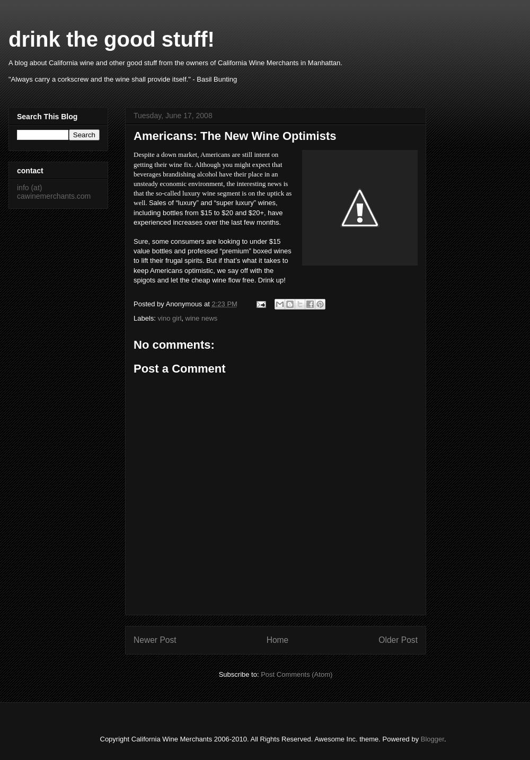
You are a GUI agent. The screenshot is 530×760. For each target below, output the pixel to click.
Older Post (398, 639)
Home (278, 639)
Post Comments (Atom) (296, 674)
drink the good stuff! (111, 39)
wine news (202, 318)
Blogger (432, 739)
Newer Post (155, 639)
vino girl (170, 318)
